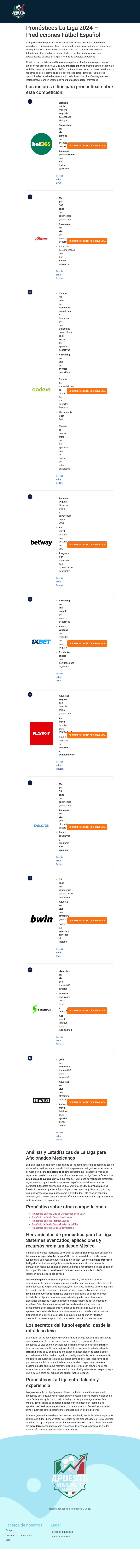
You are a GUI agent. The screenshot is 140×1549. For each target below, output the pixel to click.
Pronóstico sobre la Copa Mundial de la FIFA (55, 1224)
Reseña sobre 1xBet (59, 677)
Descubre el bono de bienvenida (87, 145)
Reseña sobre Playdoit (59, 765)
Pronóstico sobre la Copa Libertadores (52, 1217)
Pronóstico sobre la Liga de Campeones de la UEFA (58, 1213)
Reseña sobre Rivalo (59, 1136)
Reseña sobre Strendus (60, 1040)
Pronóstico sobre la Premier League (50, 1220)
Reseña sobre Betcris (59, 860)
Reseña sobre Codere (59, 479)
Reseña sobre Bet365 (59, 179)
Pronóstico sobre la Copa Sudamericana (53, 1227)
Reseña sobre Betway (59, 581)
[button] (87, 10)
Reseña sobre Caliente (60, 274)
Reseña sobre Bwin (59, 952)
